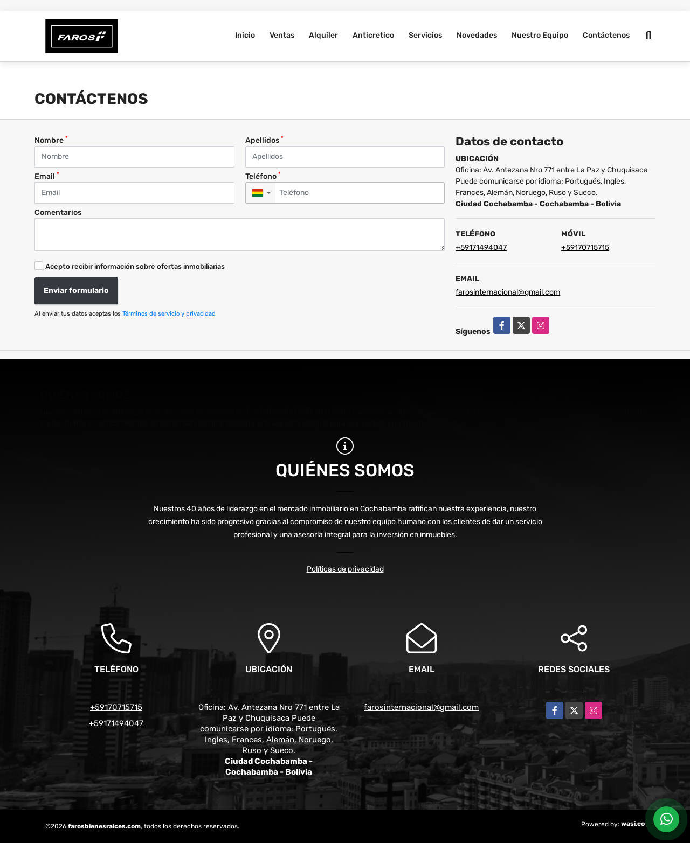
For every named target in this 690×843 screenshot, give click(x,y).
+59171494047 (481, 247)
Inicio (245, 35)
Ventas (282, 35)
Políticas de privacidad (345, 569)
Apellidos (264, 140)
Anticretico (373, 35)
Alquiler (323, 35)
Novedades (477, 35)
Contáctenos (606, 35)
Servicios (425, 35)
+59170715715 (585, 247)
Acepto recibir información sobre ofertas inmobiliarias (135, 266)
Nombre (51, 140)
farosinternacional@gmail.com (508, 292)
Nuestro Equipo (540, 35)
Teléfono (263, 176)
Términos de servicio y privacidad (169, 313)
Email (46, 176)
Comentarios (57, 212)
